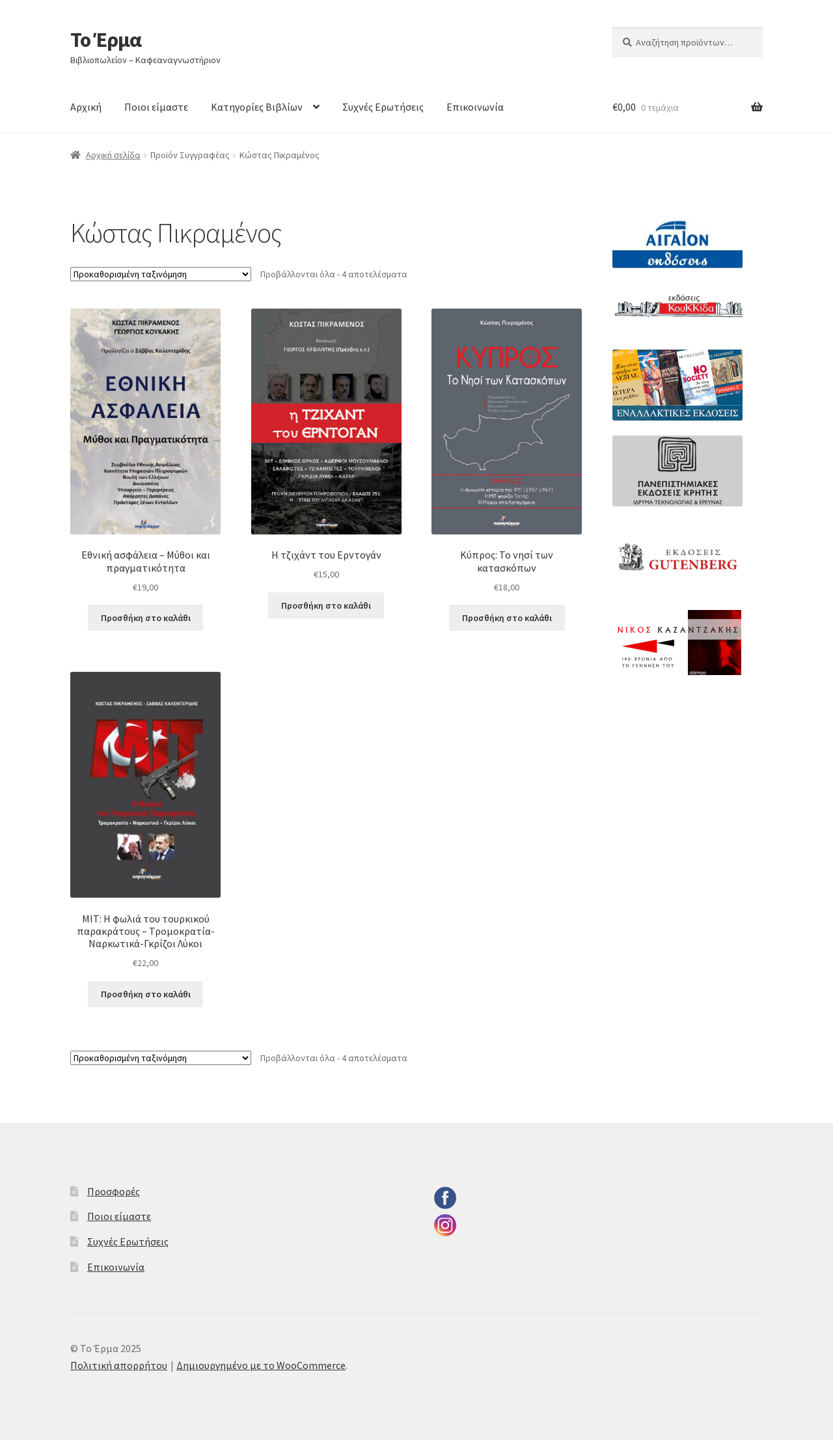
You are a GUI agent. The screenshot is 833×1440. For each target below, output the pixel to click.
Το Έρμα (105, 40)
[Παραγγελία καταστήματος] (160, 274)
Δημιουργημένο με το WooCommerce (261, 1365)
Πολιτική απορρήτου (118, 1365)
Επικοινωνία (475, 106)
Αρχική (86, 106)
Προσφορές (113, 1191)
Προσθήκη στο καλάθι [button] (146, 618)
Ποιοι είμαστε (156, 106)
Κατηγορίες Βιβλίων (257, 106)
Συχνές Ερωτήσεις (383, 106)
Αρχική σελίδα (113, 155)
